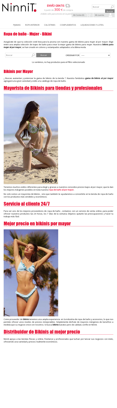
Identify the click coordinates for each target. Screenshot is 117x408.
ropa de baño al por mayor (61, 189)
